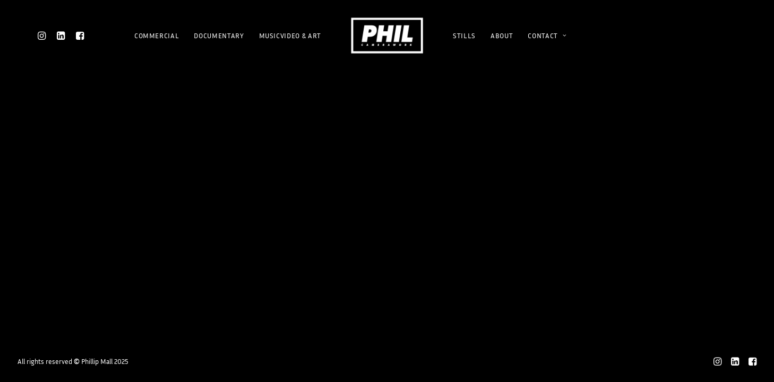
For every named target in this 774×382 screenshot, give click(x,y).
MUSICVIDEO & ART (290, 35)
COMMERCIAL (156, 35)
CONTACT (547, 35)
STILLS (464, 35)
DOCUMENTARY (219, 35)
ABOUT (502, 35)
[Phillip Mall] (387, 35)
